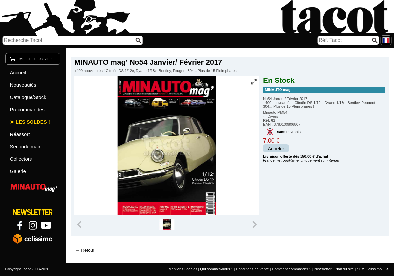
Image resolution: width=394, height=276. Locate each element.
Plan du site (344, 269)
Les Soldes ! (33, 122)
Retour (87, 250)
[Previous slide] (80, 224)
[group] (166, 224)
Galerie (18, 171)
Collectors (21, 159)
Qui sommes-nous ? (216, 269)
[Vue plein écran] (254, 81)
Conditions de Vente (252, 269)
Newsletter (323, 269)
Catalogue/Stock (28, 97)
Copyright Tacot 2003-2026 (27, 269)
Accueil (18, 72)
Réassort (20, 134)
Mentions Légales (182, 269)
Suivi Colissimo (369, 269)
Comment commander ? (291, 269)
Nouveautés (23, 85)
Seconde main (26, 146)
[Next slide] (253, 224)
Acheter (276, 148)
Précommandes (27, 109)
